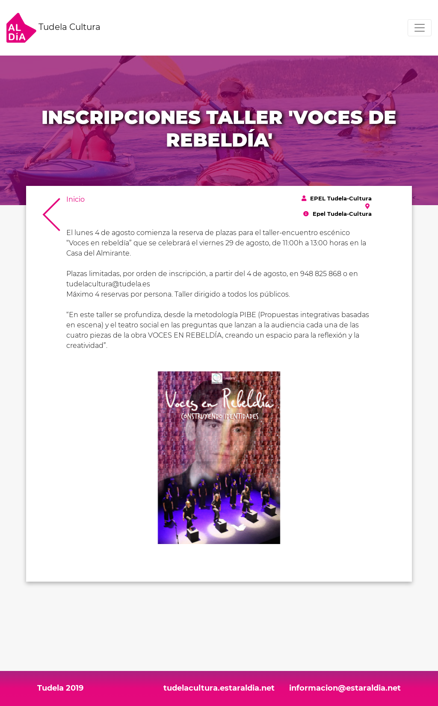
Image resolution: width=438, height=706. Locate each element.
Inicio (75, 199)
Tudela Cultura (53, 28)
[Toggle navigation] (420, 27)
